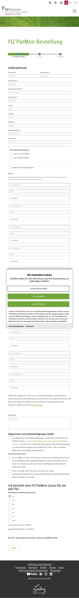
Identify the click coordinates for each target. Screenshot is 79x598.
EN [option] (70, 2)
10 (13, 496)
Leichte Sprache (55, 3)
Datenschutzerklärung (16, 326)
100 (13, 520)
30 (13, 504)
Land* (10, 105)
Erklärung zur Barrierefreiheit (40, 564)
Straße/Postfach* (15, 88)
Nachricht (12, 415)
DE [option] (66, 2)
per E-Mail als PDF (21, 157)
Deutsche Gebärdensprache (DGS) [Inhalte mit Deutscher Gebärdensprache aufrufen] (50, 3)
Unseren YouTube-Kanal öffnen (32, 574)
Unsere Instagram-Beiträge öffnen (46, 574)
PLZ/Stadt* (12, 97)
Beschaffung (55, 570)
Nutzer (11, 173)
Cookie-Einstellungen (38, 288)
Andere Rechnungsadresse (23, 167)
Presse (61, 567)
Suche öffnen (75, 3)
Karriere (43, 567)
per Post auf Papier (22, 153)
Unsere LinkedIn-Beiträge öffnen (51, 574)
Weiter (14, 547)
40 (13, 508)
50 (13, 512)
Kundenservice (37, 404)
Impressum (30, 326)
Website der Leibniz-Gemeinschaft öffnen (39, 589)
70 (13, 516)
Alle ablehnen (38, 296)
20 (13, 500)
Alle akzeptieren (38, 304)
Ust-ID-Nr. (12, 138)
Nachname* (45, 72)
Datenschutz (20, 567)
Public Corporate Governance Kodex (33, 570)
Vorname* (12, 72)
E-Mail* (11, 113)
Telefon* (11, 121)
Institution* (13, 80)
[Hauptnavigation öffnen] (74, 11)
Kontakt (52, 567)
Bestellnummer (14, 130)
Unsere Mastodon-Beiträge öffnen (41, 574)
